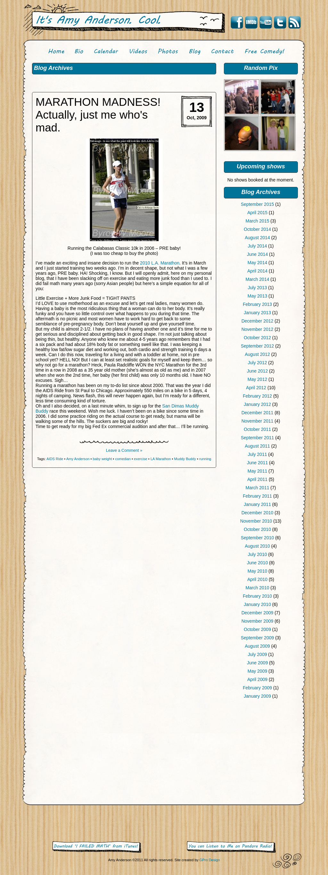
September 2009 (257, 637)
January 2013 (257, 312)
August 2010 (257, 546)
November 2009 (258, 621)
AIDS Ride (54, 459)
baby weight (102, 459)
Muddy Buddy (185, 459)
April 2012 (256, 387)
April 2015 (257, 212)
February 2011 (257, 496)
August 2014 (257, 237)
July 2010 (257, 554)
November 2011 (258, 421)
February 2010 (257, 596)
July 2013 (257, 287)
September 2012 (257, 346)
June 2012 (257, 371)
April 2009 (257, 679)
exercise (140, 459)
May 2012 (257, 379)
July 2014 (257, 245)
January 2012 (257, 404)
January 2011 (257, 504)
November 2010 (256, 521)
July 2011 (257, 454)
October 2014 (257, 229)
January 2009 (257, 696)
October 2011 (257, 429)
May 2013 (257, 296)
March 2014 (257, 279)
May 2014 (257, 262)
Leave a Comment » (124, 450)
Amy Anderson (78, 459)
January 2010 (257, 604)
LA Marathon (161, 459)
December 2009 (258, 612)
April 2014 (257, 270)
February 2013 (257, 304)
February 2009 (257, 687)
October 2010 (257, 529)
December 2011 (258, 412)
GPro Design (209, 860)
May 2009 (257, 671)
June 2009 (257, 662)
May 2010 (257, 571)
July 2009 (257, 654)
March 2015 (257, 220)
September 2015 (257, 204)
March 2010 (257, 587)
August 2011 (257, 446)
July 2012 (257, 362)
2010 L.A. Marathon (159, 262)
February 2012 (257, 396)
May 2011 (257, 471)
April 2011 (257, 479)
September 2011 (257, 437)
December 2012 (258, 321)
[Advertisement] (261, 753)
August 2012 (257, 354)
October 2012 (257, 337)
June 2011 (257, 462)
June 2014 (257, 254)
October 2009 (257, 629)
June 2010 (257, 562)
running (205, 459)
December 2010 (258, 512)
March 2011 (257, 487)
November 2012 (258, 329)
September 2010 (257, 537)
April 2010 (257, 579)
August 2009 (257, 646)
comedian (123, 459)
